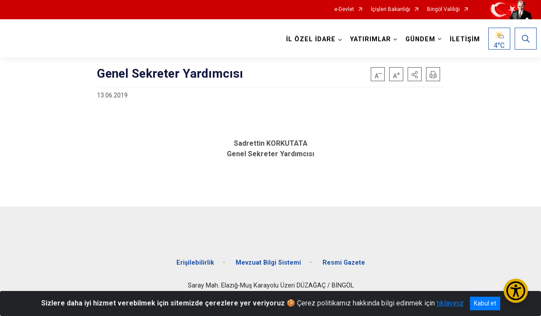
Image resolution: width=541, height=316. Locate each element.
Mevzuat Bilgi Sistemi (268, 256)
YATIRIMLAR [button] (368, 39)
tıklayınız (450, 303)
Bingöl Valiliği (443, 9)
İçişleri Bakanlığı (390, 9)
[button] (415, 74)
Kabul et (485, 303)
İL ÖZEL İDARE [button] (308, 39)
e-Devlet (344, 9)
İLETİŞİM (463, 39)
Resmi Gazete (343, 256)
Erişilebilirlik (195, 256)
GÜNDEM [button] (418, 39)
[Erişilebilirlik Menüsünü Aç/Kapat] (516, 291)
